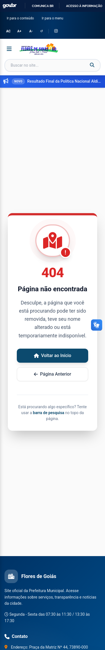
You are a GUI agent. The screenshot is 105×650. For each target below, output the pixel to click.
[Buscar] (92, 65)
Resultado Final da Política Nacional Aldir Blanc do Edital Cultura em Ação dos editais (64, 81)
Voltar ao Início (52, 355)
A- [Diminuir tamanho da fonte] (30, 31)
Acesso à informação (84, 6)
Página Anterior (52, 374)
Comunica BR (42, 6)
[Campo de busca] (52, 65)
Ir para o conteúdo (21, 17)
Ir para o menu (54, 17)
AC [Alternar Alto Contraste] (8, 31)
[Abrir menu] (9, 48)
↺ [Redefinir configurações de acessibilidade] (41, 31)
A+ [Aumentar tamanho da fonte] (19, 31)
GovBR (10, 5)
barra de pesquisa (48, 412)
